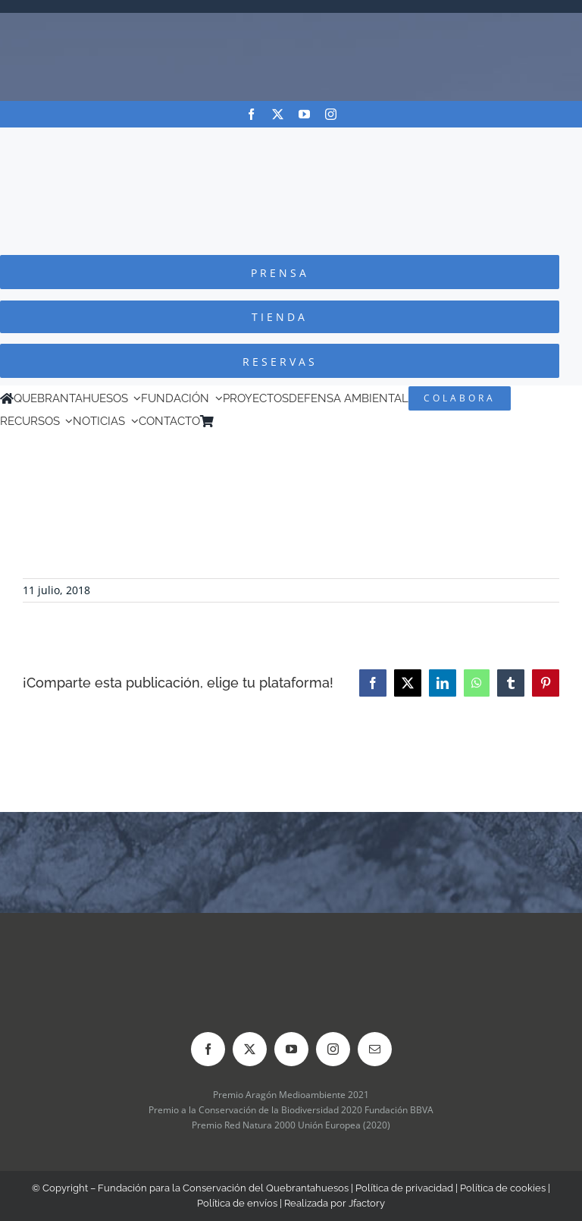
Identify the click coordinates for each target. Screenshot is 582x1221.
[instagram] (330, 114)
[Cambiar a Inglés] (242, 421)
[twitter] (277, 114)
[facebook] (251, 114)
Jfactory (367, 1203)
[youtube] (304, 114)
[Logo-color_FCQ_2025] (291, 141)
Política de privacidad (404, 1188)
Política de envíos (237, 1203)
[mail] (375, 1049)
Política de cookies (503, 1188)
